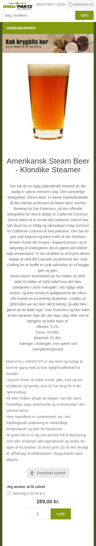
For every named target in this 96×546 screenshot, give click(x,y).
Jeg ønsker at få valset (26, 487)
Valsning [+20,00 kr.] (28, 493)
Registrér (45, 4)
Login (60, 4)
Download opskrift (51, 473)
